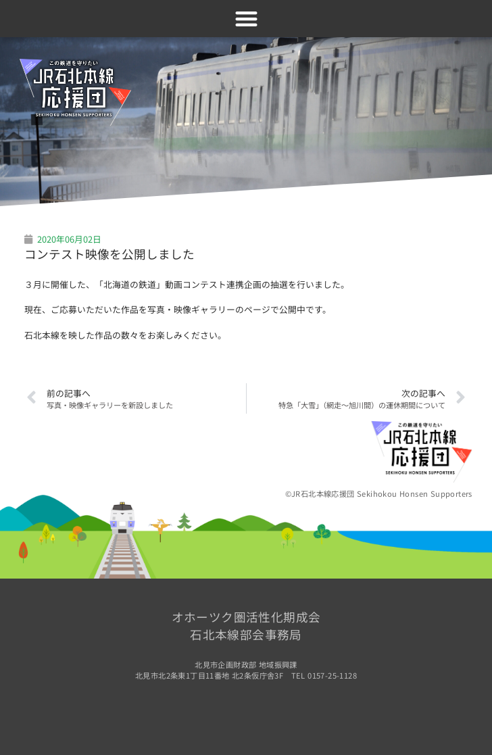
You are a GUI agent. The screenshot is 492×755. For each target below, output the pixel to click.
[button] (246, 18)
